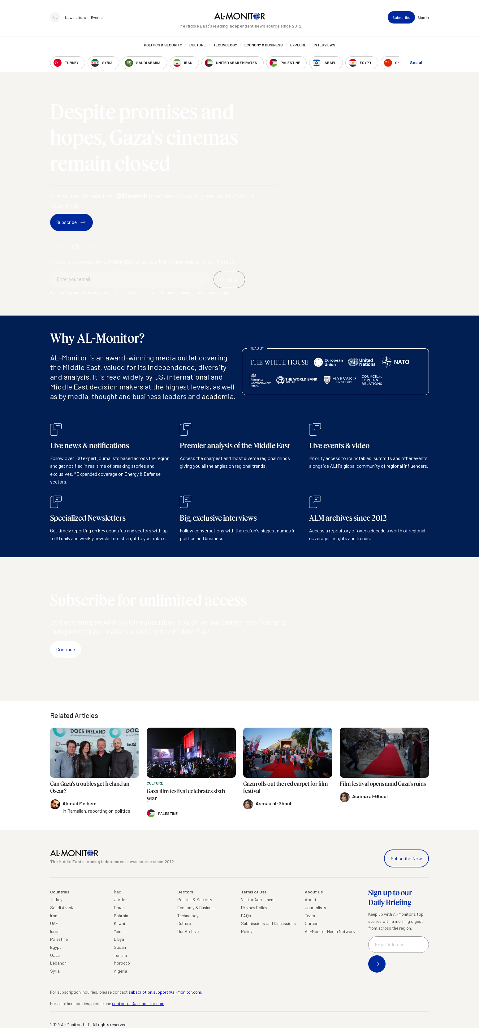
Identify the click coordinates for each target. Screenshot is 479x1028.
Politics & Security (163, 45)
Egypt (55, 947)
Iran (53, 915)
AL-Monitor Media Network (330, 931)
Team (310, 915)
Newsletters (75, 17)
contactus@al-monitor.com (138, 1003)
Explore (298, 45)
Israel (55, 931)
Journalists (315, 907)
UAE (54, 923)
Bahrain (121, 915)
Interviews (324, 45)
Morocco (122, 963)
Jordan (120, 899)
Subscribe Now (406, 858)
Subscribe (401, 17)
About (311, 899)
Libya (119, 939)
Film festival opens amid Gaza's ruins (383, 783)
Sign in (423, 17)
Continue (65, 649)
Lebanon (58, 963)
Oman (119, 907)
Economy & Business (263, 45)
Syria (55, 971)
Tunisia (120, 955)
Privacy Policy (254, 907)
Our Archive (188, 931)
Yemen (120, 931)
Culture (197, 45)
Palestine (59, 939)
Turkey (56, 899)
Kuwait (120, 923)
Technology (225, 45)
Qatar (55, 955)
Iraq (117, 891)
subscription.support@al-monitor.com (165, 992)
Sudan (120, 947)
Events (97, 17)
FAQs (246, 915)
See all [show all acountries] (417, 62)
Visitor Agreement (258, 899)
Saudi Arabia (62, 907)
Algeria (120, 971)
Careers (312, 923)
